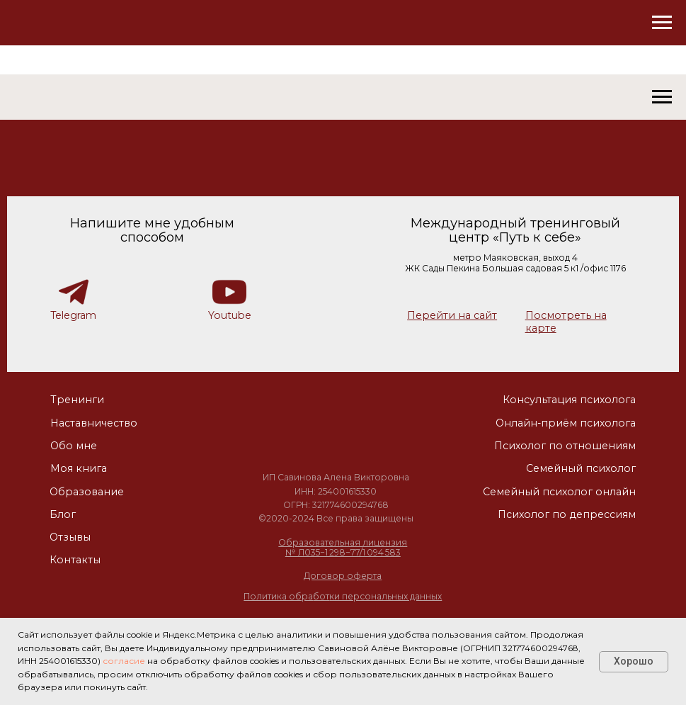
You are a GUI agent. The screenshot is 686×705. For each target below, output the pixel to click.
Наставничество (93, 423)
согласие (124, 660)
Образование (87, 491)
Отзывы (70, 537)
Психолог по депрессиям (567, 514)
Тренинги (77, 399)
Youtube (229, 315)
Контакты (75, 559)
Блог (63, 514)
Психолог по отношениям (565, 445)
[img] (336, 417)
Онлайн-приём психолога (566, 423)
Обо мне (73, 445)
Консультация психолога (569, 399)
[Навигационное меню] (662, 23)
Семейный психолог (581, 468)
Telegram (73, 315)
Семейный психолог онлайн (559, 491)
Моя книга (78, 468)
